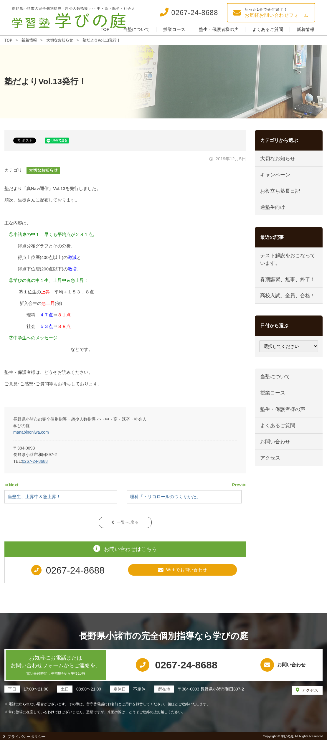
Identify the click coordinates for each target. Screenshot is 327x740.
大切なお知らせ (43, 170)
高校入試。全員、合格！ (287, 296)
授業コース (174, 29)
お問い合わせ (275, 443)
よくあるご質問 (267, 29)
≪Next (11, 484)
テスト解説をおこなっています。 (287, 260)
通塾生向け (272, 207)
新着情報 (305, 29)
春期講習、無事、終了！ (287, 280)
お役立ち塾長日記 (280, 191)
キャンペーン (275, 175)
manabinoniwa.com (31, 432)
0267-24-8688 (35, 461)
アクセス (270, 459)
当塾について (136, 29)
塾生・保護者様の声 (219, 29)
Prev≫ (239, 484)
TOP (105, 29)
